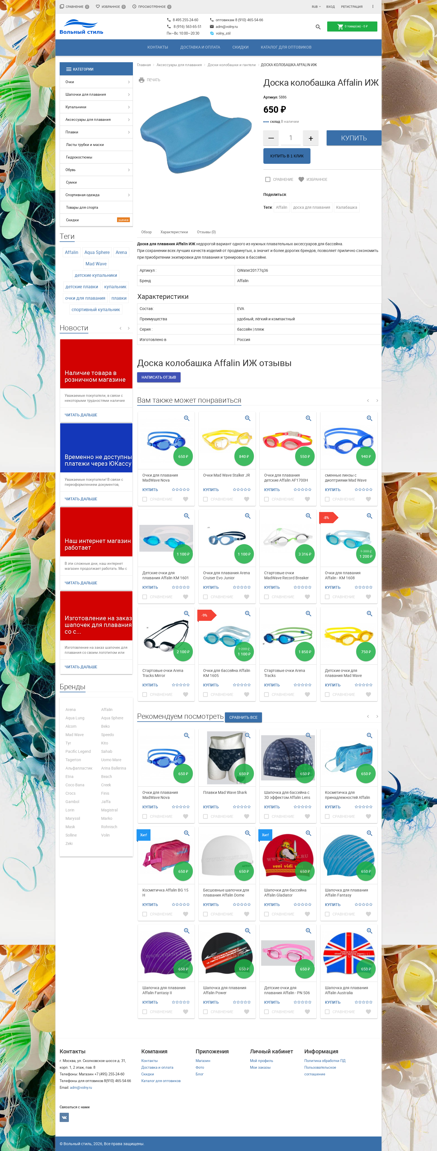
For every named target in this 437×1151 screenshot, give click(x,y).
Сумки (71, 182)
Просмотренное (151, 6)
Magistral (109, 810)
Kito (104, 743)
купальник (115, 286)
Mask (70, 826)
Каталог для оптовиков (286, 47)
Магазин (203, 1060)
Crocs (70, 793)
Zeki (68, 843)
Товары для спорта (82, 207)
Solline (71, 835)
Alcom (70, 726)
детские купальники (96, 275)
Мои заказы (260, 1067)
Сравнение (74, 6)
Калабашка (346, 207)
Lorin (69, 810)
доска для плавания (311, 207)
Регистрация (352, 6)
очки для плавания (85, 298)
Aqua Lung (74, 717)
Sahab (106, 751)
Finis (105, 793)
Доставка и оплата (200, 47)
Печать (148, 79)
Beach (106, 776)
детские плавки (81, 286)
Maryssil (72, 818)
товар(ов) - (352, 26)
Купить (150, 489)
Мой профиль (261, 1060)
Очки (69, 81)
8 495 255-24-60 (182, 19)
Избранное (111, 6)
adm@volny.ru (224, 26)
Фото (200, 1067)
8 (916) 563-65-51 (187, 26)
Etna (69, 776)
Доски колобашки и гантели (232, 64)
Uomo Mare (111, 759)
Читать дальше (81, 414)
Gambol (72, 801)
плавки (119, 298)
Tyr (68, 743)
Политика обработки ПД (325, 1060)
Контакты (157, 47)
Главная (144, 64)
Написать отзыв (159, 377)
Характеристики (174, 231)
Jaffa (106, 801)
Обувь (70, 169)
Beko (105, 726)
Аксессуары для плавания (88, 119)
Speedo (107, 734)
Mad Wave (96, 264)
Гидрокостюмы (79, 157)
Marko (106, 818)
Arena (121, 252)
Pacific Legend (78, 751)
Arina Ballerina (113, 768)
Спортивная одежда (82, 194)
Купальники (75, 106)
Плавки (71, 131)
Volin (105, 835)
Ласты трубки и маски (85, 144)
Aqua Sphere (97, 252)
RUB (315, 6)
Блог (199, 1073)
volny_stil (220, 33)
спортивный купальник (96, 309)
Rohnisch (109, 826)
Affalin (71, 252)
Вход (330, 6)
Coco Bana (74, 784)
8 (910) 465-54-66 (248, 19)
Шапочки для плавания (85, 94)
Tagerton (73, 759)
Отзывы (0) (206, 231)
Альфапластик (79, 768)
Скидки (240, 47)
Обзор (146, 231)
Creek (106, 784)
